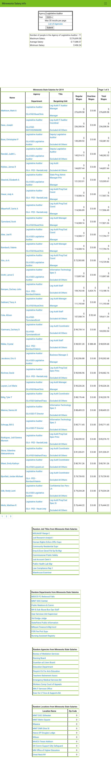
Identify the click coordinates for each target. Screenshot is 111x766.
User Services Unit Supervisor (44, 614)
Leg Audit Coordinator (59, 326)
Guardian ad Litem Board (44, 662)
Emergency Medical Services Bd (47, 680)
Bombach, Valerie (8, 247)
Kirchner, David (7, 373)
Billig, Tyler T (6, 397)
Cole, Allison (6, 315)
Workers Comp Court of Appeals (47, 684)
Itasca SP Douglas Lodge (44, 733)
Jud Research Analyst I (43, 538)
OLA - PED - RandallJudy (36, 170)
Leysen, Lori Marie (9, 386)
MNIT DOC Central (39, 601)
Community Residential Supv (45, 546)
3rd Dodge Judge (38, 618)
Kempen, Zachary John (11, 289)
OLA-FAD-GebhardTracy (36, 401)
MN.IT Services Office (42, 688)
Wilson (36, 737)
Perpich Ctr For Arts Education (46, 671)
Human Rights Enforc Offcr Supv (47, 542)
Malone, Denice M (9, 410)
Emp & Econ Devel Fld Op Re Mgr (47, 551)
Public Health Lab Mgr (42, 564)
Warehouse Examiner (42, 572)
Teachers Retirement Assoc (45, 675)
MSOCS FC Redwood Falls (43, 596)
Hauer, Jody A (7, 194)
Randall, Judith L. (8, 154)
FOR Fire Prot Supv (39, 631)
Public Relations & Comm (42, 605)
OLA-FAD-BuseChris (34, 114)
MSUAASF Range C (41, 533)
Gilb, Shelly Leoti (8, 491)
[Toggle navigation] (105, 3)
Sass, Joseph (7, 125)
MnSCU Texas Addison (43, 741)
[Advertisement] (55, 68)
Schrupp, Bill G (7, 424)
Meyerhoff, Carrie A (9, 209)
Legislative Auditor (34, 107)
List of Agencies (55, 24)
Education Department (43, 667)
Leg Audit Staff (56, 286)
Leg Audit (54, 163)
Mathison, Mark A (9, 110)
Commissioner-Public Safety (45, 555)
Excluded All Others (58, 130)
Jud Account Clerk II (42, 559)
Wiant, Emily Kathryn (10, 463)
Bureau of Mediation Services (46, 654)
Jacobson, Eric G (8, 358)
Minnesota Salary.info (14, 3)
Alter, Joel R (6, 234)
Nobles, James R (8, 167)
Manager (54, 115)
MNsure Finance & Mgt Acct (43, 627)
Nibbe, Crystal (7, 344)
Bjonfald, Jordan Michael (12, 476)
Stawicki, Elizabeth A (10, 180)
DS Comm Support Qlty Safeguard (48, 746)
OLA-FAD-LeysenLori (35, 467)
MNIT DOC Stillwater (42, 715)
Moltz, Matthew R (8, 505)
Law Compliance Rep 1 (43, 568)
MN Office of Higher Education (46, 750)
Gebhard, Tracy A (8, 302)
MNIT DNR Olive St (41, 728)
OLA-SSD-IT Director (35, 414)
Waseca (36, 724)
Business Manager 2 (59, 355)
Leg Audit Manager (58, 218)
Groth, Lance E (7, 275)
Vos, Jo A (5, 260)
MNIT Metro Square (41, 720)
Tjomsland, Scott (8, 221)
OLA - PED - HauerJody (36, 509)
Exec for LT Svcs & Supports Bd (47, 693)
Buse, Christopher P (9, 139)
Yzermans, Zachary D (10, 329)
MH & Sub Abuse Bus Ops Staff (45, 609)
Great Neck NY (39, 754)
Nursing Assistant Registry (43, 636)
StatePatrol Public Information (44, 623)
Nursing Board (39, 658)
